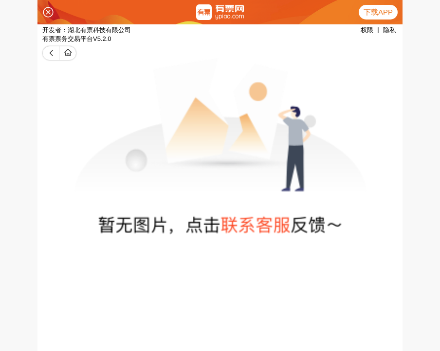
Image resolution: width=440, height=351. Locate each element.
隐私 (389, 30)
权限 (367, 30)
